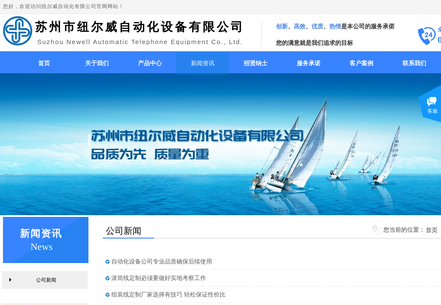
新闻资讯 (203, 63)
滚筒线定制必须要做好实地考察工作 (158, 278)
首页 (44, 63)
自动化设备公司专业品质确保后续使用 (161, 261)
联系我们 (414, 63)
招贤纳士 (255, 63)
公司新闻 (46, 280)
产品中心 (150, 63)
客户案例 (361, 63)
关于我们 (97, 63)
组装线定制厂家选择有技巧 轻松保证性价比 (168, 294)
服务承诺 (308, 63)
